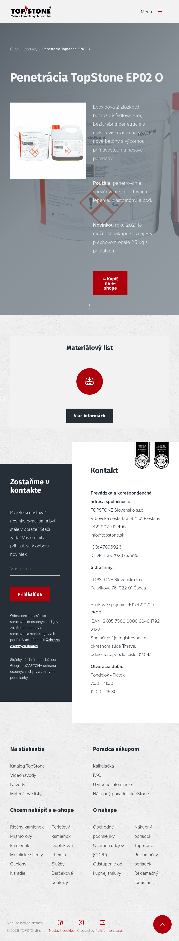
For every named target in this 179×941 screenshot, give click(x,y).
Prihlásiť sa (30, 594)
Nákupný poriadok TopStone (121, 793)
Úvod (14, 49)
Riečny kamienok (27, 826)
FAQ (97, 775)
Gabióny (18, 863)
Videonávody (23, 775)
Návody (17, 784)
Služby (58, 863)
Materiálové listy (26, 793)
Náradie (17, 873)
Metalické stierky (26, 854)
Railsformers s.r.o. (109, 930)
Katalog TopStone (27, 765)
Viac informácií (89, 416)
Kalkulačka (103, 765)
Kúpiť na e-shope (110, 283)
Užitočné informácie (112, 784)
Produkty (30, 49)
